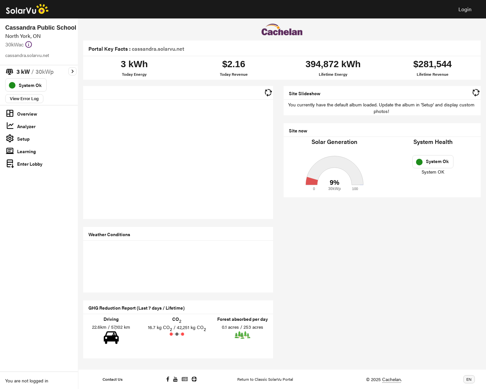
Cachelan (391, 379)
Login (465, 9)
